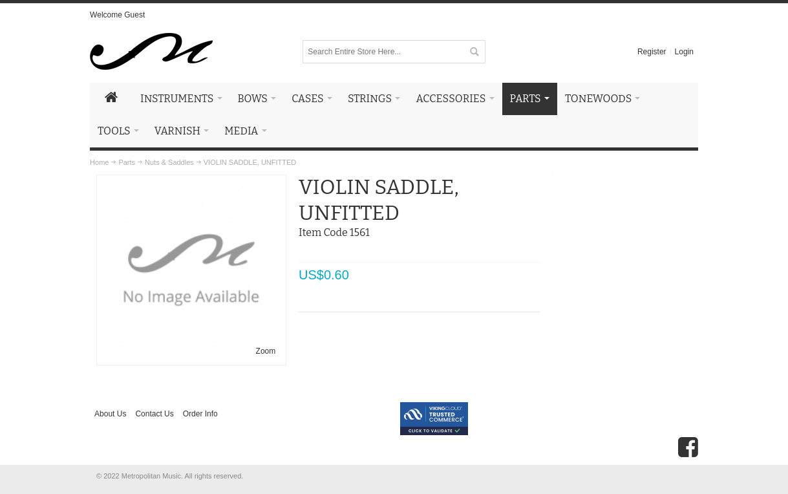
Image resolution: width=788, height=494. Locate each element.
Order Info (200, 413)
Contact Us (154, 413)
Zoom (266, 351)
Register (651, 51)
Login (684, 51)
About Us (110, 413)
